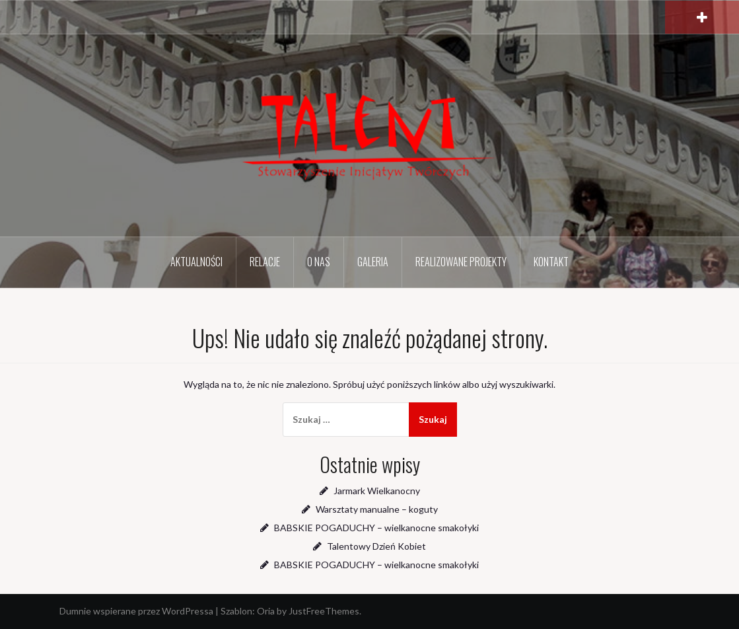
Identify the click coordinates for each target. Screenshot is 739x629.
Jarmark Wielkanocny (377, 490)
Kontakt (551, 262)
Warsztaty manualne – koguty (377, 509)
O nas (318, 262)
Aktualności (196, 262)
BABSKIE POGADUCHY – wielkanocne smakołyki (376, 527)
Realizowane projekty (461, 262)
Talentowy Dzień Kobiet (376, 546)
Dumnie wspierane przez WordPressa (136, 610)
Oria (266, 610)
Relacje (265, 262)
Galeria (372, 262)
